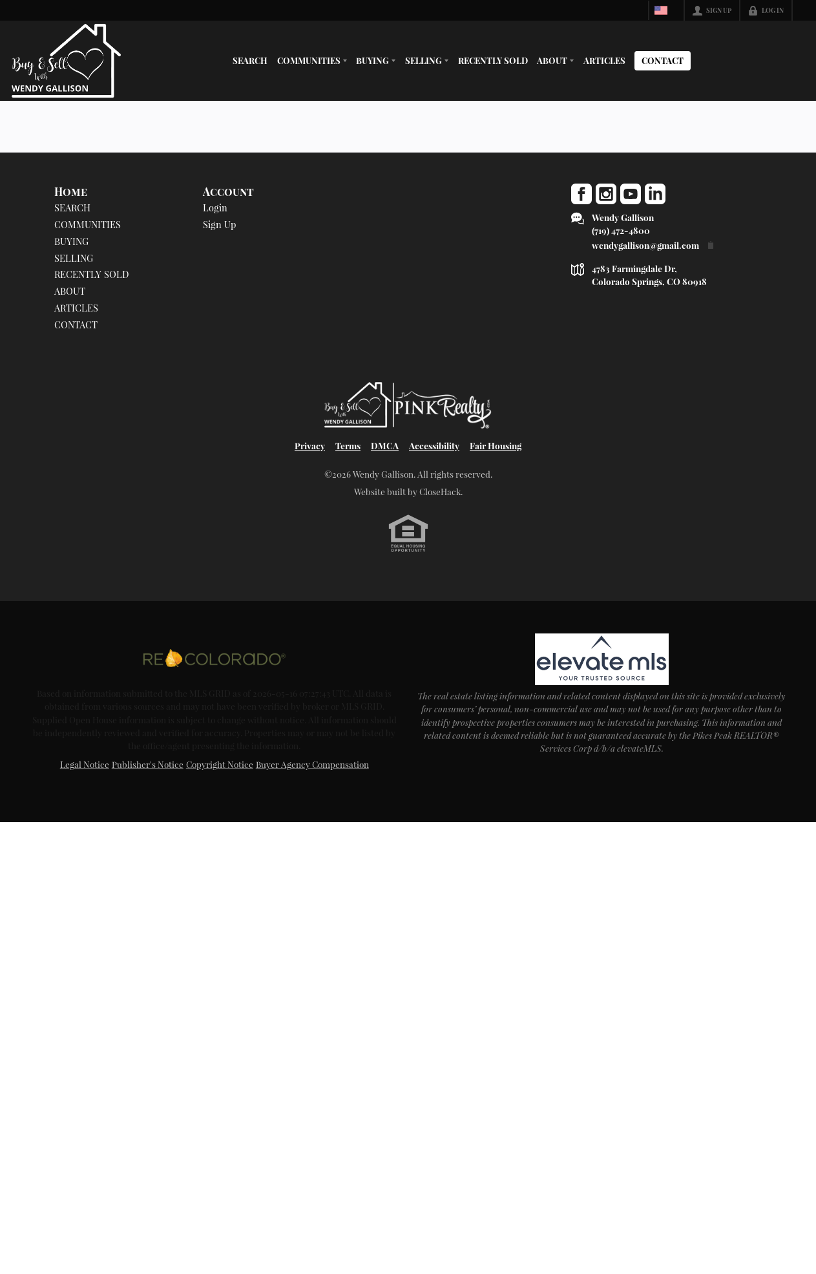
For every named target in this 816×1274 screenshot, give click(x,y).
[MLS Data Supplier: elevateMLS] (601, 659)
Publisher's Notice (147, 764)
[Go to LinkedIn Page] (655, 194)
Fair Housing (495, 445)
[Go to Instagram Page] (606, 194)
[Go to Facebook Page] (581, 194)
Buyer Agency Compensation (312, 764)
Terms (348, 445)
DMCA (385, 445)
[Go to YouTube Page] (630, 194)
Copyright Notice (219, 764)
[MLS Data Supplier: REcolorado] (214, 658)
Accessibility (434, 445)
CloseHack (440, 491)
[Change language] (665, 10)
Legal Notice (84, 764)
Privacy (310, 445)
